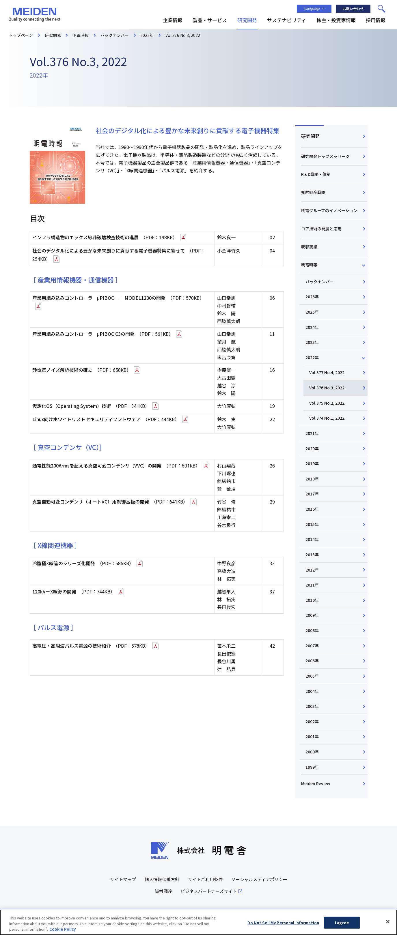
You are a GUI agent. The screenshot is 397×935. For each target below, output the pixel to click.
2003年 (312, 706)
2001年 (312, 736)
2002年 (312, 721)
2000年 (312, 752)
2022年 (312, 357)
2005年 (312, 676)
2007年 (312, 646)
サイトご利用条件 (205, 879)
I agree (342, 925)
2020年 (312, 448)
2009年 (312, 615)
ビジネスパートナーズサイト (209, 891)
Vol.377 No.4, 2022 (326, 372)
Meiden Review (315, 783)
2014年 (312, 539)
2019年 (312, 463)
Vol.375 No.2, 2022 (326, 403)
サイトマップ (123, 879)
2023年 (312, 342)
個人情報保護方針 (162, 879)
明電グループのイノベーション (329, 210)
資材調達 (163, 891)
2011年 (312, 585)
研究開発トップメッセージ (325, 156)
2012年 (312, 570)
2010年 (312, 600)
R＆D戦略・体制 (316, 174)
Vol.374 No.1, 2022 (326, 418)
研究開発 (310, 136)
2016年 (312, 509)
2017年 (312, 494)
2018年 (312, 479)
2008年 (312, 630)
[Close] (387, 923)
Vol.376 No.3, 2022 (326, 388)
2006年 (312, 660)
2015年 (312, 524)
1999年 (312, 767)
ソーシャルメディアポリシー (259, 879)
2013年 (312, 554)
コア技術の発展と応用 (321, 228)
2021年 (312, 433)
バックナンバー (319, 281)
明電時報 (309, 264)
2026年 (312, 296)
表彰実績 (309, 247)
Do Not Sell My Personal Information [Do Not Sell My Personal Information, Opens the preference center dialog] (283, 925)
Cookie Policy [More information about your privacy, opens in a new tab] (62, 931)
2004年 (312, 691)
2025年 (312, 312)
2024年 (312, 327)
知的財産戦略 (313, 192)
